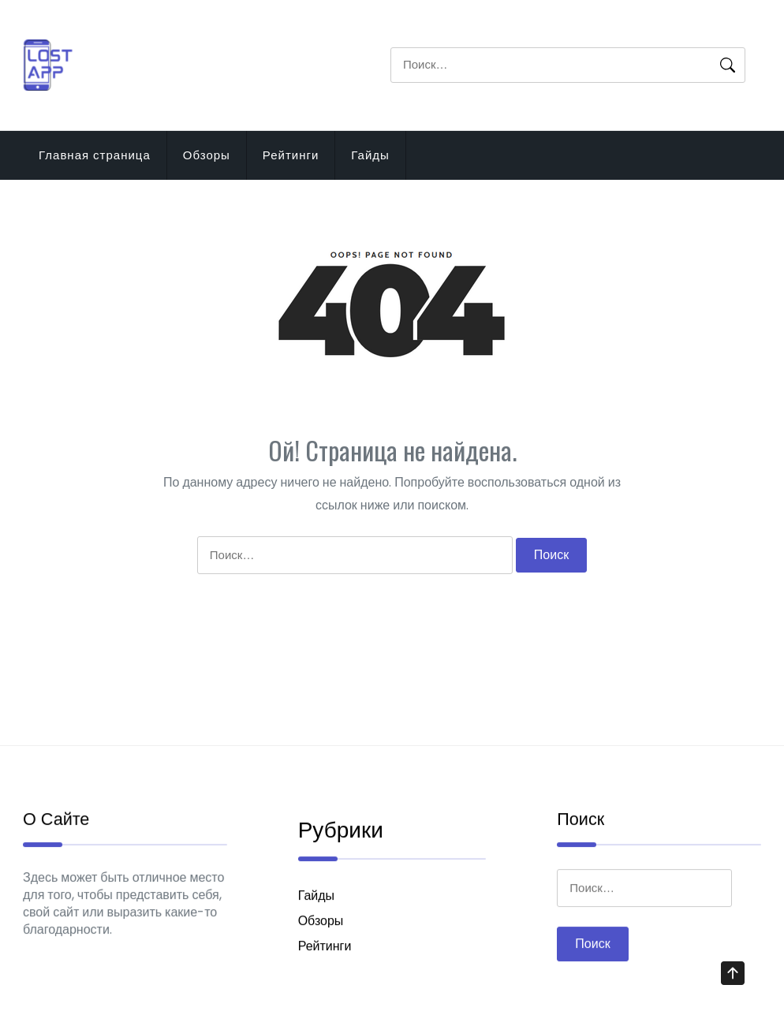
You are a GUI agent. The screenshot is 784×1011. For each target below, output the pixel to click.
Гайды (370, 155)
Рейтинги (291, 155)
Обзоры (206, 155)
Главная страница (95, 155)
